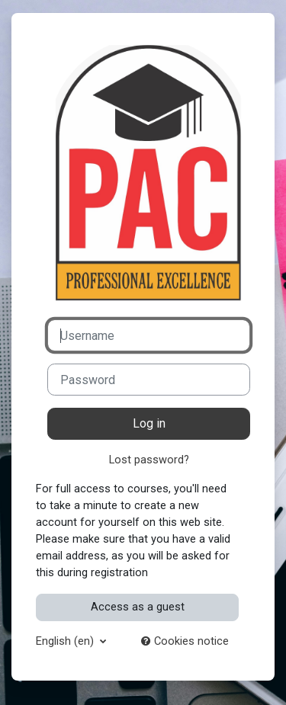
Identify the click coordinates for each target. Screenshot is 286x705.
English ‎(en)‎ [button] (66, 641)
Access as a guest (138, 607)
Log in (149, 423)
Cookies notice (185, 641)
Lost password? (149, 459)
